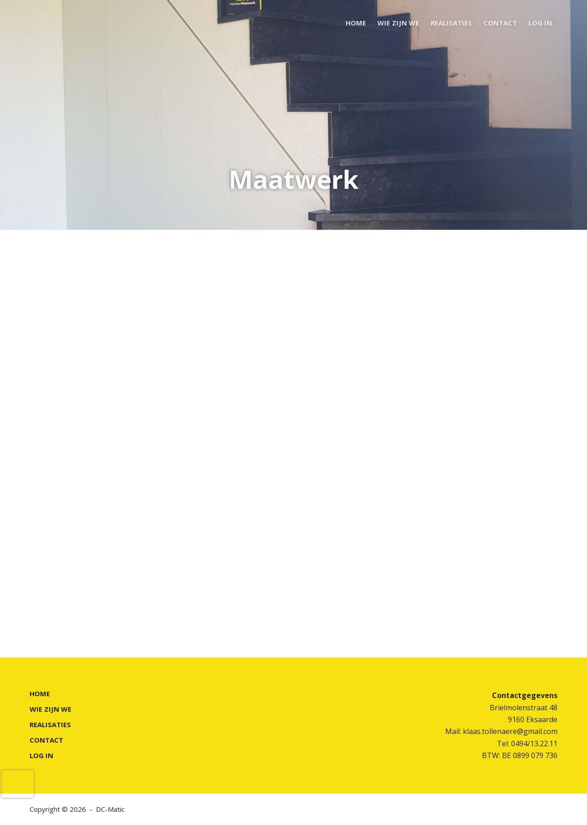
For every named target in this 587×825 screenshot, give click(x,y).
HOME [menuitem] (356, 22)
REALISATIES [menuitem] (451, 22)
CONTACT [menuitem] (500, 22)
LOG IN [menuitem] (540, 22)
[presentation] (18, 784)
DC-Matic (110, 809)
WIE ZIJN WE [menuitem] (398, 22)
